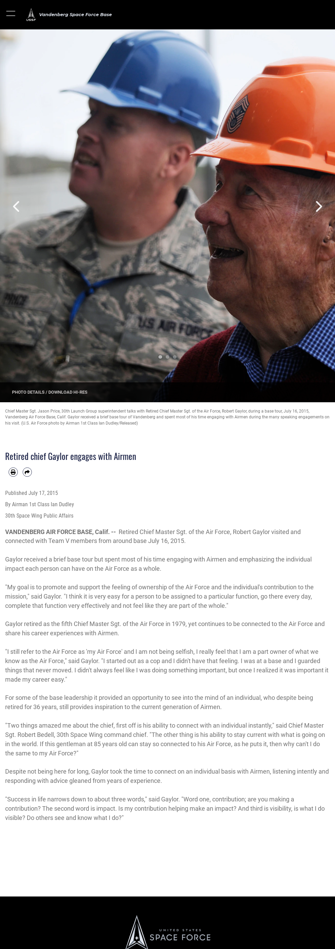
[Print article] (13, 472)
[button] (11, 14)
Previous (17, 206)
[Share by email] (27, 472)
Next (318, 206)
